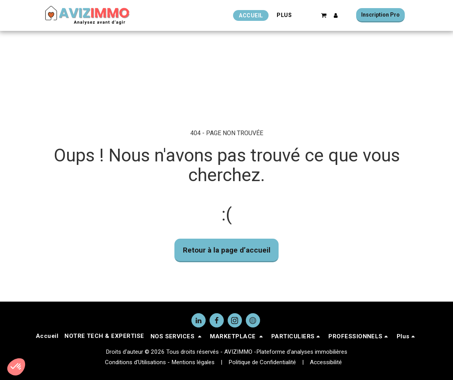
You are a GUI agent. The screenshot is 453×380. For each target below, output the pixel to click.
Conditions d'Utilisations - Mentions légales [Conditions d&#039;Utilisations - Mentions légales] (160, 362)
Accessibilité (326, 362)
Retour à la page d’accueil (226, 250)
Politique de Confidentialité (262, 362)
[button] (324, 15)
